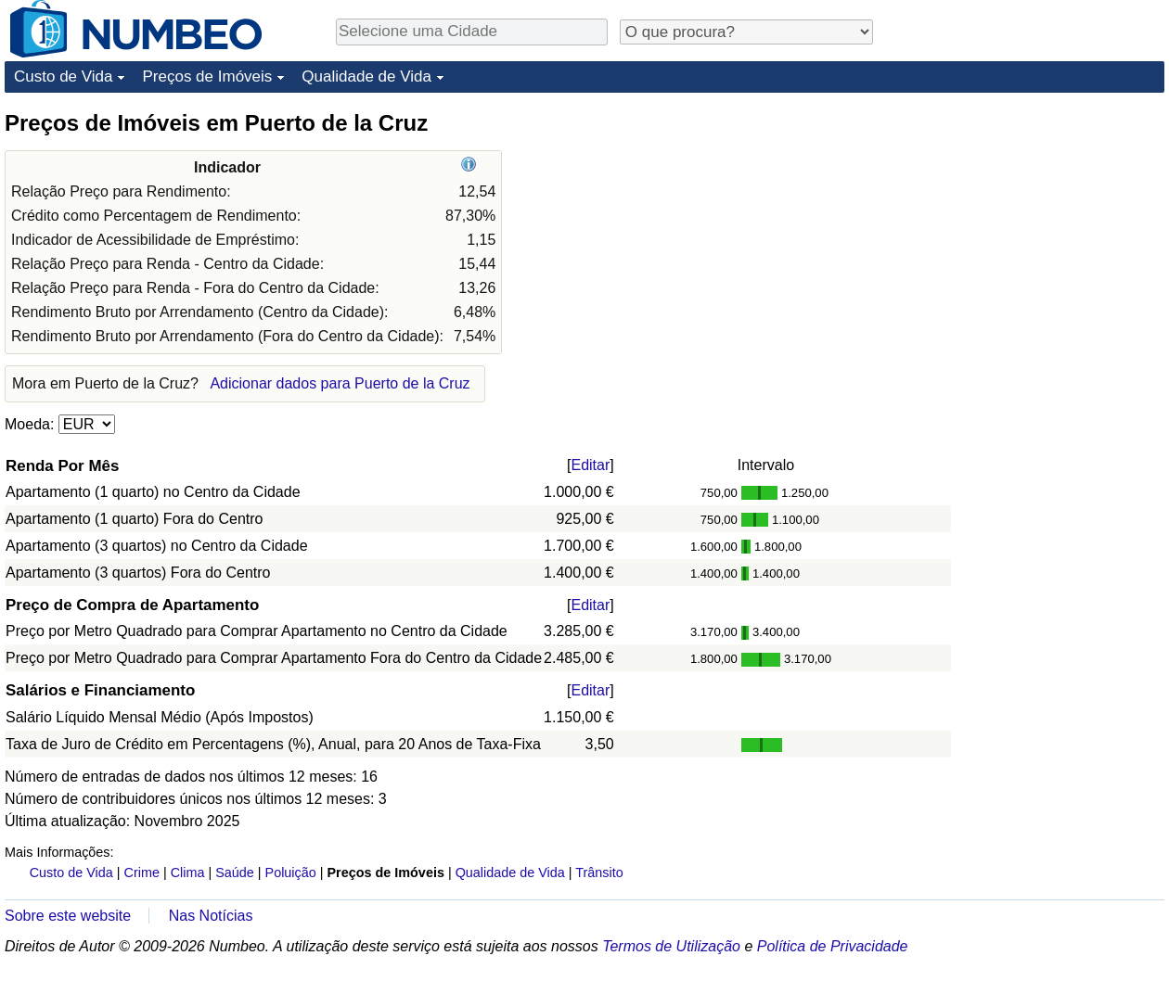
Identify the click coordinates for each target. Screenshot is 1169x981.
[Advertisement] (1025, 224)
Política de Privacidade (832, 946)
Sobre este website (68, 916)
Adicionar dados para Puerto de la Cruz (339, 383)
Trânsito (599, 872)
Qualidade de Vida (366, 76)
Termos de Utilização (671, 946)
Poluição (290, 872)
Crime (142, 872)
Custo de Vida (63, 76)
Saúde (234, 872)
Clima (188, 872)
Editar (590, 465)
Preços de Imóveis (207, 76)
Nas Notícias (211, 916)
